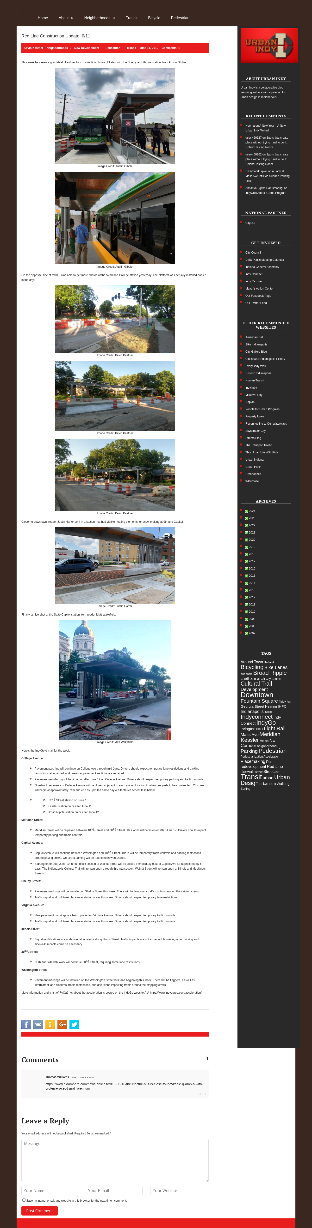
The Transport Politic (258, 445)
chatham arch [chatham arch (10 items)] (253, 678)
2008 (252, 626)
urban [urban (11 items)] (268, 777)
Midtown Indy (253, 395)
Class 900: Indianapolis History (265, 359)
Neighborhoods (97, 18)
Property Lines (254, 416)
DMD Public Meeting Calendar (264, 259)
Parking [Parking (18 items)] (249, 751)
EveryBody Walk (256, 366)
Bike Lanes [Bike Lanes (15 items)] (276, 667)
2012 (252, 597)
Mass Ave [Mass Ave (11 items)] (250, 734)
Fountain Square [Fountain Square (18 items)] (259, 701)
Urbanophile (253, 474)
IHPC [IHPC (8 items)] (282, 706)
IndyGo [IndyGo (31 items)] (266, 722)
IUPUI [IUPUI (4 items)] (259, 729)
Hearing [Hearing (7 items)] (271, 706)
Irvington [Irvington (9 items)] (248, 729)
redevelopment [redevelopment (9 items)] (253, 767)
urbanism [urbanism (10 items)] (267, 783)
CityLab (250, 223)
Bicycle (154, 18)
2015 (252, 575)
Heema (250, 125)
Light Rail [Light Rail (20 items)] (274, 728)
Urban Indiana (254, 459)
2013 (252, 590)
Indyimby (251, 387)
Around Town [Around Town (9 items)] (252, 662)
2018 (252, 554)
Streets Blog (253, 438)
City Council (253, 252)
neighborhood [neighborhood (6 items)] (267, 746)
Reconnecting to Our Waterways (266, 423)
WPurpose (252, 481)
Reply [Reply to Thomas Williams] (202, 1094)
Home (43, 18)
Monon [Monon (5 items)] (264, 740)
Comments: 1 (171, 48)
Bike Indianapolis (256, 344)
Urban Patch (253, 467)
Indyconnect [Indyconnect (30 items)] (257, 716)
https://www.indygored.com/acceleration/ (176, 992)
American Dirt (254, 337)
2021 (252, 532)
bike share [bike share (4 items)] (246, 673)
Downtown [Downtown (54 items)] (257, 695)
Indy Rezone (253, 281)
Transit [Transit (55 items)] (251, 777)
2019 (252, 547)
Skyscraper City (255, 431)
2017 (252, 561)
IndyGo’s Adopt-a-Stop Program (265, 193)
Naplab (250, 402)
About (64, 18)
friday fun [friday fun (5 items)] (285, 701)
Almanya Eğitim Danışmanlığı (264, 188)
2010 (252, 611)
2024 (252, 511)
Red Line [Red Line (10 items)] (275, 766)
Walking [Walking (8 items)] (283, 784)
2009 (252, 619)
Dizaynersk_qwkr (256, 171)
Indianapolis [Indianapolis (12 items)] (252, 711)
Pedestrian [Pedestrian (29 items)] (272, 750)
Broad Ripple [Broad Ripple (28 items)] (270, 673)
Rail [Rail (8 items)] (269, 761)
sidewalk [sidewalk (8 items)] (248, 772)
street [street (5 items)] (258, 772)
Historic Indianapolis (258, 373)
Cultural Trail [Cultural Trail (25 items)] (256, 684)
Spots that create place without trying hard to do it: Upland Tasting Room (266, 142)
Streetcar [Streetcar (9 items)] (271, 772)
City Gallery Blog (256, 351)
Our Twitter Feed (256, 303)
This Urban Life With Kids (261, 452)
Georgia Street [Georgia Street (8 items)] (252, 706)
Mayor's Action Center (259, 288)
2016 (252, 568)
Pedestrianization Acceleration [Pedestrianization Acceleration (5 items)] (260, 756)
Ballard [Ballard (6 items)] (269, 662)
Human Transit (254, 380)
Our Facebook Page (258, 295)
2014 (252, 583)
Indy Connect (253, 274)
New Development (86, 48)
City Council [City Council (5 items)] (273, 679)
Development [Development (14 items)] (254, 689)
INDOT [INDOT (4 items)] (268, 712)
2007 (252, 633)
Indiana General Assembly (262, 267)
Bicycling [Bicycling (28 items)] (252, 667)
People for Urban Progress (262, 409)
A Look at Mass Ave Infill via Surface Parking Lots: (267, 176)
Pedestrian (180, 18)
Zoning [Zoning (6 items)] (245, 788)
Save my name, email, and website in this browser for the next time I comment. (76, 1200)
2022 (252, 525)
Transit (131, 18)
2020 (252, 539)
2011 (252, 604)
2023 (252, 518)
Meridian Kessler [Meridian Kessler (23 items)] (261, 737)
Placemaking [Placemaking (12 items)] (253, 761)
